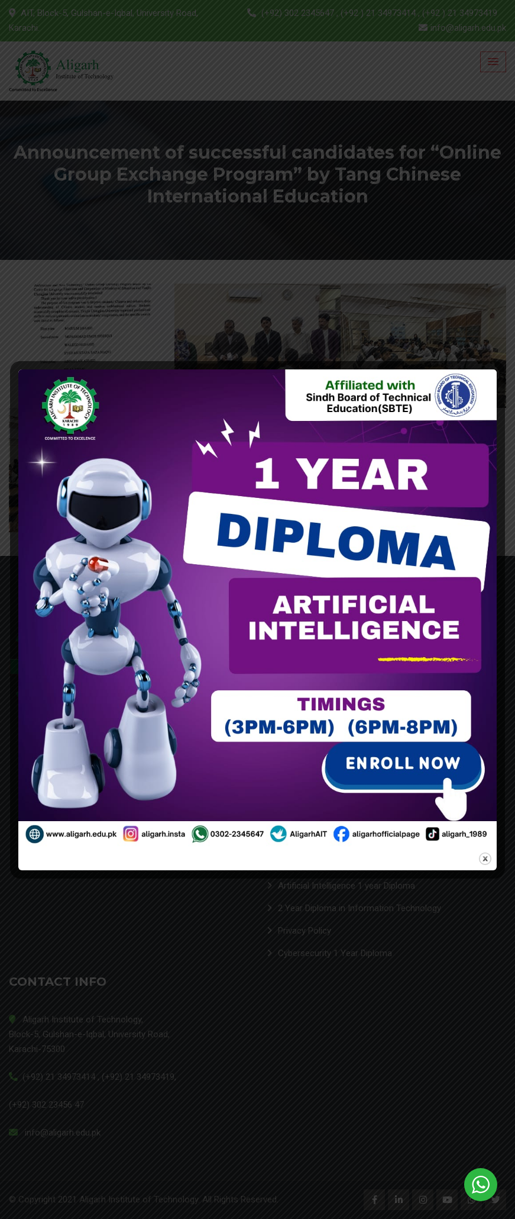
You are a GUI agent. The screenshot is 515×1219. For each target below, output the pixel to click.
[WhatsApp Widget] (480, 1184)
